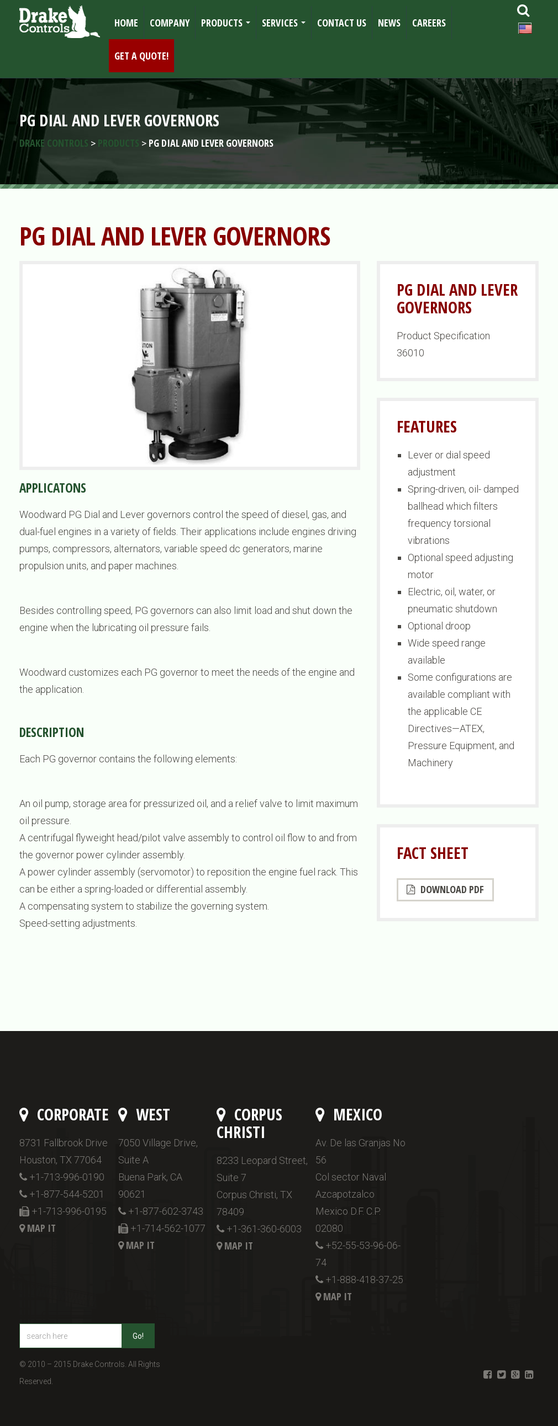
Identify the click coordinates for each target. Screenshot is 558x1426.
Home (126, 22)
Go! (138, 1336)
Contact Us (341, 22)
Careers (429, 22)
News (389, 22)
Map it (41, 1228)
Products (228, 26)
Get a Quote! (141, 55)
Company (169, 22)
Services (286, 26)
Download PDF (445, 889)
